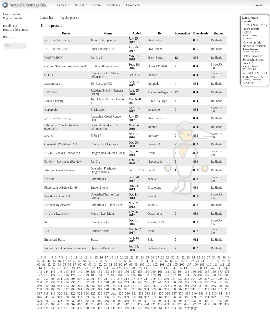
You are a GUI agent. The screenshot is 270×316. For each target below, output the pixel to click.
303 (140, 289)
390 (140, 300)
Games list (63, 5)
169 (213, 271)
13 (85, 257)
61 (136, 261)
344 (221, 293)
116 (52, 268)
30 (172, 257)
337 (174, 293)
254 (200, 282)
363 (153, 297)
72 (192, 261)
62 (141, 261)
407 (59, 304)
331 (134, 293)
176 (66, 275)
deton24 (153, 205)
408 (66, 304)
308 (173, 289)
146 (59, 271)
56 (110, 261)
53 (95, 261)
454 (180, 308)
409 (73, 304)
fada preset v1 (53, 83)
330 (127, 293)
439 (79, 308)
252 (186, 282)
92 (100, 264)
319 (53, 293)
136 (186, 268)
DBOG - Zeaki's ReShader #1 (63, 153)
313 (206, 289)
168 (206, 271)
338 (181, 293)
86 (69, 264)
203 (53, 278)
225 (200, 278)
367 (180, 297)
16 (101, 257)
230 (39, 282)
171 (227, 271)
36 (203, 257)
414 (106, 304)
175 (59, 275)
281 (186, 285)
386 (113, 300)
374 (227, 297)
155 (119, 271)
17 (106, 257)
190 (160, 275)
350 (66, 297)
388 (126, 300)
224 (193, 278)
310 (186, 289)
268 (99, 285)
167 (200, 271)
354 (93, 297)
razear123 (154, 144)
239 (99, 282)
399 (200, 300)
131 (152, 268)
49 (74, 261)
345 (228, 293)
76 (212, 261)
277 (160, 285)
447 (133, 308)
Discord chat (132, 5)
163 (173, 271)
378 (59, 300)
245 (140, 282)
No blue (49, 179)
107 (188, 264)
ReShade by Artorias (57, 205)
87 (74, 264)
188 (146, 275)
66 (161, 261)
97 (125, 264)
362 (146, 297)
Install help (10, 25)
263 (66, 285)
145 (53, 271)
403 (227, 300)
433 (39, 308)
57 (115, 261)
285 (213, 285)
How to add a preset (15, 29)
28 (162, 257)
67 (166, 261)
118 (66, 268)
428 (200, 304)
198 (213, 275)
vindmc (152, 127)
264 (73, 285)
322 (73, 293)
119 (72, 268)
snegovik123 (156, 222)
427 (193, 304)
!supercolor (51, 109)
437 (66, 308)
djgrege (250, 82)
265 (79, 285)
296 (93, 289)
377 (53, 300)
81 (43, 264)
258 (227, 282)
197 (206, 275)
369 (193, 297)
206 (73, 278)
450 (153, 308)
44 (49, 261)
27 (157, 257)
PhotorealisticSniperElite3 (60, 187)
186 (133, 275)
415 (113, 304)
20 (121, 257)
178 (79, 275)
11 (75, 257)
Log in (258, 5)
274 (140, 285)
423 (166, 304)
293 (73, 289)
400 (206, 300)
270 (113, 285)
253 (193, 282)
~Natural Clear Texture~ (59, 170)
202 (46, 278)
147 (66, 271)
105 (175, 264)
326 (99, 293)
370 (200, 297)
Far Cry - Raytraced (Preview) (63, 161)
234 (66, 282)
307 (166, 289)
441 (93, 308)
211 (106, 278)
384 (99, 300)
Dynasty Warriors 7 (103, 248)
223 (186, 278)
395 (173, 300)
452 (166, 308)
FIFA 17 (96, 135)
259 (39, 285)
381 (79, 300)
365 (166, 297)
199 (220, 275)
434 (46, 308)
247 (153, 282)
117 (59, 268)
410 (79, 304)
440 (86, 308)
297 (99, 289)
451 (160, 308)
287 (227, 285)
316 (226, 289)
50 (79, 261)
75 (207, 261)
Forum (96, 5)
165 (186, 271)
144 (46, 271)
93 (105, 264)
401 (213, 300)
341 (201, 293)
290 (53, 289)
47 (64, 261)
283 (200, 285)
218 (153, 278)
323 (79, 293)
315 (220, 289)
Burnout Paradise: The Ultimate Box (105, 126)
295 (86, 289)
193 (180, 275)
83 (54, 264)
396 (180, 300)
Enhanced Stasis (54, 239)
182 (106, 275)
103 (162, 264)
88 (79, 264)
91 (95, 264)
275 (146, 285)
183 (113, 275)
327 (106, 293)
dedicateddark (156, 248)
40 (224, 257)
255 (206, 282)
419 (139, 304)
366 (173, 297)
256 (213, 282)
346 (39, 297)
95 (115, 264)
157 (133, 271)
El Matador (98, 109)
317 (39, 293)
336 (167, 293)
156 (126, 271)
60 (130, 261)
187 (140, 275)
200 (227, 275)
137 (192, 268)
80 (38, 264)
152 (99, 271)
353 (86, 297)
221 (173, 278)
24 (142, 257)
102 (155, 264)
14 (90, 257)
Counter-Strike (100, 222)
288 (39, 289)
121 (85, 268)
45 (54, 261)
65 (156, 261)
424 (173, 304)
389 (133, 300)
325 (93, 293)
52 (90, 261)
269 (106, 285)
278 (166, 285)
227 (213, 278)
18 (111, 257)
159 (146, 271)
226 (206, 278)
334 (154, 293)
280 (180, 285)
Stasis (94, 239)
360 (133, 297)
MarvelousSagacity (160, 92)
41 (229, 257)
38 (213, 257)
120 (79, 268)
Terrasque (251, 68)
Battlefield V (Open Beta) (107, 205)
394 (166, 300)
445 (119, 308)
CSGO (48, 75)
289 (46, 289)
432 (226, 304)
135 (179, 268)
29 (167, 257)
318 (46, 293)
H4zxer (152, 75)
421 (153, 304)
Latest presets (11, 14)
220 (166, 278)
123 (46, 231)
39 (218, 257)
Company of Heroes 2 (104, 144)
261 (53, 285)
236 (79, 282)
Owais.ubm (155, 40)
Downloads (112, 5)
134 (172, 268)
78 (223, 261)
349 (59, 297)
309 (180, 289)
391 (146, 300)
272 (126, 285)
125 (112, 268)
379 (66, 300)
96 (120, 264)
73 (197, 261)
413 (99, 304)
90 (90, 264)
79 (228, 261)
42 (38, 261)
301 (126, 289)
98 (130, 264)
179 (86, 275)
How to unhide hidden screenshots (254, 44)
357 (113, 297)
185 (126, 275)
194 (186, 275)
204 (59, 278)
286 (220, 285)
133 (166, 268)
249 (166, 282)
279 (173, 285)
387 (119, 300)
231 (46, 282)
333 (147, 293)
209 (93, 278)
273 (133, 285)
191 (166, 275)
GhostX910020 (157, 66)
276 (153, 285)
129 (139, 268)
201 (39, 278)
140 (212, 268)
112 (221, 264)
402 (220, 300)
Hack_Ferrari (156, 57)
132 (159, 268)
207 (79, 278)
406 (53, 304)
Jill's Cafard (51, 92)
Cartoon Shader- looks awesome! (65, 66)
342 (207, 293)
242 (119, 282)
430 (213, 304)
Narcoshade (155, 161)
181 (99, 275)
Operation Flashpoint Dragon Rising (104, 170)
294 (79, 289)
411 (86, 304)
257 (220, 282)
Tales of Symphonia (103, 40)
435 (53, 308)
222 (180, 278)
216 (139, 278)
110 (208, 264)
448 (140, 308)
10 (70, 257)
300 (119, 289)
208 (86, 278)
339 (187, 293)
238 (93, 282)
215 (133, 278)
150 (86, 271)
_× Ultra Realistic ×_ (57, 40)
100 (142, 264)
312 (200, 289)
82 (49, 264)
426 (186, 304)
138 (199, 268)
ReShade (216, 40)
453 (173, 308)
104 (168, 264)
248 (160, 282)
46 (59, 261)
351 (73, 297)
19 (116, 257)
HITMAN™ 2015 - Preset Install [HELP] (254, 29)
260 (46, 285)
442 (99, 308)
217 (146, 278)
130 (145, 268)
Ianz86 (152, 170)
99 (136, 264)
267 (93, 285)
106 (182, 264)
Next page (190, 308)
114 (39, 268)
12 (80, 257)
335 (161, 293)
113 (228, 264)
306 (160, 289)
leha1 (151, 231)
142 (226, 268)
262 (59, 285)
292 (66, 289)
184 (119, 275)
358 (119, 297)
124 (105, 268)
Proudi (152, 196)
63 (146, 261)
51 (84, 261)
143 (39, 271)
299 (113, 289)
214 (126, 278)
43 (43, 261)
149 (79, 271)
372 (213, 297)
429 (206, 304)
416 (119, 304)
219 (159, 278)
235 (73, 282)
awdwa (48, 135)
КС (46, 222)
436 (59, 308)
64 (151, 261)
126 (119, 268)
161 (160, 271)
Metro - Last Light (102, 213)
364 (160, 297)
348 (53, 297)
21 (126, 257)
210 (99, 278)
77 (217, 261)
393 (160, 300)
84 (59, 264)
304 (146, 289)
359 (126, 297)
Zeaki (151, 153)
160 (153, 271)
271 (119, 285)
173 (46, 275)
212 (113, 278)
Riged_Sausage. (158, 101)
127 (125, 268)
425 (180, 304)
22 (131, 257)
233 (59, 282)
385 (106, 300)
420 (146, 304)
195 (193, 275)
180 (93, 275)
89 (84, 264)
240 (106, 282)
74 (202, 261)
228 (220, 278)
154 (113, 271)
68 (171, 261)
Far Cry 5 (97, 57)
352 (79, 297)
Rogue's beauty (54, 101)
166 (193, 271)
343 (214, 293)
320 (59, 293)
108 (195, 264)
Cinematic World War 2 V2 (61, 144)
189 (153, 275)
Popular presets (12, 18)
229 (226, 278)
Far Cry (95, 161)
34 (193, 257)
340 (194, 293)
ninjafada (153, 83)
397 (186, 300)
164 (180, 271)
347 (46, 297)
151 (93, 271)
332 (141, 293)
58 (120, 261)
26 (152, 257)
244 (133, 282)
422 (159, 304)
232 (53, 282)
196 (200, 275)
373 (220, 297)
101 (148, 264)
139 (206, 268)
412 (93, 304)
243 (126, 282)
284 (206, 285)
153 (106, 271)
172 (39, 275)
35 (198, 257)
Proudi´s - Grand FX (57, 196)
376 (46, 300)
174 (53, 275)
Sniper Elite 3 (99, 187)
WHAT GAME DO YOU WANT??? (254, 74)
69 (176, 261)
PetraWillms (252, 51)
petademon (154, 109)
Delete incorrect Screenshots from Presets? (253, 59)
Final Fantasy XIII (102, 49)
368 (186, 297)
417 (126, 304)
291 (59, 289)
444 (113, 308)
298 (106, 289)
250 (173, 282)
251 (180, 282)
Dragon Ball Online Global (108, 153)
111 (215, 264)
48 (69, 261)
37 (208, 257)
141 (219, 268)
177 (73, 275)
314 (213, 289)
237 (86, 282)
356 (106, 297)
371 (206, 297)
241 (113, 282)
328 (114, 293)
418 (133, 304)
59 (125, 261)
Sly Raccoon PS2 (101, 83)
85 (64, 264)
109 (202, 264)
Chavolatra (154, 187)
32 (183, 257)
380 (73, 300)
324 (86, 293)
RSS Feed (9, 37)
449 (146, 308)
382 (86, 300)
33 (188, 257)
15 (96, 257)
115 (46, 268)
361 (140, 297)
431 (220, 304)
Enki (150, 239)
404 (39, 304)
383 (93, 300)
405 (46, 304)
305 (153, 289)
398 (193, 300)
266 (86, 285)
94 (110, 264)
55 (105, 261)
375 (39, 300)
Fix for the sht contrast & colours (65, 248)
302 (133, 289)
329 (120, 293)
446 (126, 308)
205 (66, 278)
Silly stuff (81, 5)
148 (73, 271)
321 (66, 293)
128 (132, 268)
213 (119, 278)
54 (100, 261)
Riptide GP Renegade (104, 66)
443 (106, 308)
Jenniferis (251, 37)
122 (92, 268)
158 (140, 271)
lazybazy (153, 135)
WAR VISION (53, 57)
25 (147, 257)
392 (153, 300)
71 (187, 261)
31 (177, 257)
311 (193, 289)
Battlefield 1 (98, 179)
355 (99, 297)
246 (146, 282)
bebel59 (153, 179)
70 (182, 261)
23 (137, 257)
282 (193, 285)
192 (173, 275)
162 (166, 271)
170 (220, 271)
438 (73, 308)
